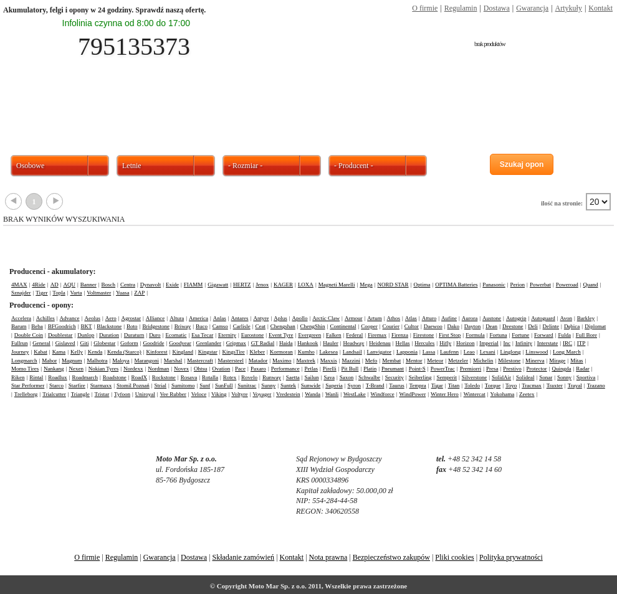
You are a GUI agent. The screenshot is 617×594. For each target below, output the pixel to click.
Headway (353, 343)
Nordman (158, 368)
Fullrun (19, 343)
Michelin (483, 360)
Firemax (377, 335)
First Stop (450, 335)
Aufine (449, 318)
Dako (453, 326)
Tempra (417, 385)
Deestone (513, 326)
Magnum (72, 360)
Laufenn (449, 352)
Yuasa (123, 293)
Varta (76, 293)
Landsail (352, 352)
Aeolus (92, 318)
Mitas (576, 360)
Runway (271, 377)
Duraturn (134, 335)
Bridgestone (156, 326)
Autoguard (543, 318)
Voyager (261, 394)
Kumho (306, 352)
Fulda (564, 335)
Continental (343, 326)
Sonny (564, 377)
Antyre (261, 318)
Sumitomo (183, 385)
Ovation (221, 368)
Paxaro (258, 368)
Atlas (411, 318)
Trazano (596, 385)
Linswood (536, 352)
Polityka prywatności (511, 557)
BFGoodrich (62, 326)
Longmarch (24, 360)
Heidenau (379, 343)
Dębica (572, 326)
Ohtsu (201, 368)
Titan (454, 385)
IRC (567, 343)
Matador (258, 360)
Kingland (182, 352)
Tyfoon (122, 394)
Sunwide (311, 385)
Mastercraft (200, 360)
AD (54, 284)
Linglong (510, 352)
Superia (334, 385)
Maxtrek (305, 360)
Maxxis (328, 360)
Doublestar (60, 335)
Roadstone (115, 377)
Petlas (311, 368)
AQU (69, 284)
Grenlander (208, 343)
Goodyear (180, 343)
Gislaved (65, 343)
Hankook (307, 343)
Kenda (95, 352)
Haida (286, 343)
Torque (492, 385)
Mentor (414, 360)
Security (394, 377)
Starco (56, 385)
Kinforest (157, 352)
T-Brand (375, 385)
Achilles (45, 318)
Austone (491, 318)
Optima (421, 284)
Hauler (330, 343)
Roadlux (57, 377)
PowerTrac (443, 368)
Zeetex (526, 394)
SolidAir (501, 377)
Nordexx (133, 368)
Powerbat (540, 284)
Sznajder (21, 293)
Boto (132, 326)
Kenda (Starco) (124, 352)
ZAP (139, 293)
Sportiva (586, 377)
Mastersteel (230, 360)
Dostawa (497, 8)
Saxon (347, 377)
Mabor (49, 360)
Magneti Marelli (336, 284)
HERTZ (242, 284)
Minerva (535, 360)
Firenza (399, 335)
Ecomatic (175, 335)
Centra (127, 284)
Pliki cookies (454, 557)
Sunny (268, 385)
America (198, 318)
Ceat (260, 326)
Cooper (369, 326)
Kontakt (600, 8)
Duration (109, 335)
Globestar (104, 343)
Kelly (76, 352)
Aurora (470, 318)
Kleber (257, 352)
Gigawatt (218, 284)
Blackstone (109, 326)
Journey (20, 352)
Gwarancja (532, 8)
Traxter (555, 385)
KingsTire (233, 352)
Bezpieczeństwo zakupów (391, 557)
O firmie (425, 8)
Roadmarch (84, 377)
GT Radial (263, 343)
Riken (18, 377)
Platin (369, 368)
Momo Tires (25, 368)
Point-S (417, 368)
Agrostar (131, 318)
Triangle (80, 394)
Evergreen (309, 335)
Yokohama (502, 394)
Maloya (121, 360)
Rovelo (249, 377)
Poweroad (567, 284)
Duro (155, 335)
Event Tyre (281, 335)
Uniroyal (145, 394)
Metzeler (458, 360)
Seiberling (420, 377)
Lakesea (328, 352)
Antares (240, 318)
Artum (374, 318)
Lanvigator (379, 352)
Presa (492, 368)
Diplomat (595, 326)
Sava (329, 377)
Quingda (561, 368)
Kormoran (281, 352)
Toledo (472, 385)
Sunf (204, 385)
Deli (533, 326)
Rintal (36, 377)
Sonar (545, 377)
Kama (59, 352)
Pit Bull (350, 368)
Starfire (77, 385)
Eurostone (252, 335)
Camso (220, 326)
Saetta (293, 377)
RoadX (140, 377)
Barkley (586, 318)
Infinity (523, 343)
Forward (543, 335)
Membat (391, 360)
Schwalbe (369, 377)
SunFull (224, 385)
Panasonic (493, 284)
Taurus (396, 385)
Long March (567, 352)
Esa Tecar (202, 335)
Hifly (445, 343)
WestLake (354, 394)
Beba (37, 326)
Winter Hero (445, 394)
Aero (111, 318)
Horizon (465, 343)
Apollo (300, 318)
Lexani (487, 352)
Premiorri (471, 368)
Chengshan (282, 326)
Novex (181, 368)
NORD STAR (393, 284)
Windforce (383, 394)
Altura (177, 318)
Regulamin (460, 8)
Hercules (424, 343)
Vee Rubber (173, 394)
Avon (566, 318)
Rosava (189, 377)
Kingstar (208, 352)
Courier (391, 326)
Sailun (312, 377)
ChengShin (312, 326)
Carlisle (242, 326)
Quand (590, 284)
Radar (583, 368)
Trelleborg (26, 394)
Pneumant (392, 368)
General (41, 343)
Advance (70, 318)
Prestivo (512, 368)
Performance (285, 368)
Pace (240, 368)
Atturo (429, 318)
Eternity (227, 335)
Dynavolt (150, 284)
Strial (161, 385)
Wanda (312, 394)
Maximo (282, 360)
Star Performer (27, 385)
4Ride (38, 284)
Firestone (423, 335)
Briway (183, 326)
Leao (469, 352)
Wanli (331, 394)
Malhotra (97, 360)
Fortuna (498, 335)
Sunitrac (246, 385)
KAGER (283, 284)
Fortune (520, 335)
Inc (507, 343)
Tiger (41, 293)
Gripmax (236, 343)
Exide (172, 284)
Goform (129, 343)
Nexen (76, 368)
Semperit (446, 377)
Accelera (21, 318)
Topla (58, 293)
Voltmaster (99, 293)
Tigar (437, 385)
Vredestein (288, 394)
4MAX (19, 284)
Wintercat (474, 394)
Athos (394, 318)
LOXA (305, 284)
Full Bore (586, 335)
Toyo (511, 385)
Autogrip (516, 318)
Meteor (435, 360)
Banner (88, 284)
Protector (537, 368)
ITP (581, 343)
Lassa (429, 352)
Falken (334, 335)
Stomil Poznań (133, 385)
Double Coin (28, 335)
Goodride (153, 343)
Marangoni (147, 360)
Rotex (230, 377)
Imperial (489, 343)
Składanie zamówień (243, 557)
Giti (84, 343)
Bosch (109, 284)
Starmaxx (101, 385)
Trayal (575, 385)
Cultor (411, 326)
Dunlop (85, 335)
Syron (354, 385)
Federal (354, 335)
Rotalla (210, 377)
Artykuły (568, 8)
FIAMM (193, 284)
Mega (366, 284)
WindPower (412, 394)
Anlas (219, 318)
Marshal (173, 360)
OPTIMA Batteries (456, 284)
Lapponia (407, 352)
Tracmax (532, 385)
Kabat (40, 352)
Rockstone (164, 377)
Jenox (262, 284)
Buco (202, 326)
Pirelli (330, 368)
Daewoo (433, 326)
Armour (354, 318)
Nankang (54, 368)
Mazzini (351, 360)
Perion (517, 284)
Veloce (199, 394)
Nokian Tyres (103, 368)
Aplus (280, 318)
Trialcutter (54, 394)
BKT (86, 326)
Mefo (371, 360)
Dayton (472, 326)
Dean (491, 326)
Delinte (551, 326)
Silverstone (474, 377)
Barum (19, 326)
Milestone (509, 360)
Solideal (525, 377)
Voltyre (239, 394)
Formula (475, 335)
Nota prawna (328, 557)
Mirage (557, 360)
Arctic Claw (326, 318)
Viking (218, 394)
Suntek (288, 385)
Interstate (547, 343)
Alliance (155, 318)
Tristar (102, 394)
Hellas (403, 343)
